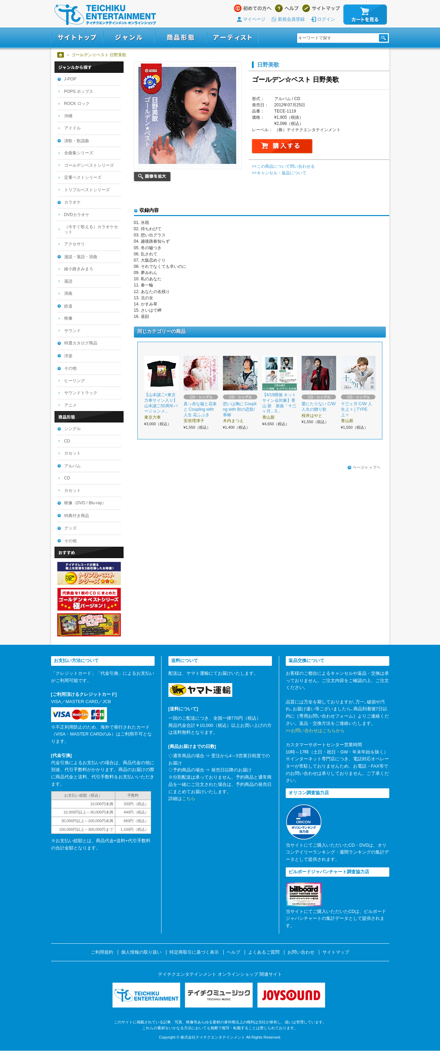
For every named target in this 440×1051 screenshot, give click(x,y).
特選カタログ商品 (80, 343)
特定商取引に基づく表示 (194, 952)
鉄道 (68, 306)
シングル (72, 428)
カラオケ (72, 202)
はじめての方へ (253, 8)
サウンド (72, 330)
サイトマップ (321, 8)
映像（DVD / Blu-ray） (85, 502)
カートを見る (365, 14)
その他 (70, 368)
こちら (188, 798)
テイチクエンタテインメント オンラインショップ (105, 14)
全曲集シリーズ (78, 152)
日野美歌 (268, 64)
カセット (72, 453)
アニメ (70, 405)
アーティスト (232, 37)
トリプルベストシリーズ (87, 189)
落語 (68, 281)
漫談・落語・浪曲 (80, 256)
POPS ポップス (79, 91)
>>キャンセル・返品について (279, 173)
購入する (282, 146)
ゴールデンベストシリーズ (89, 165)
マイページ (254, 19)
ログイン (326, 19)
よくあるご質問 (264, 952)
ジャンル (129, 37)
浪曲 (68, 293)
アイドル (72, 128)
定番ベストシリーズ (82, 177)
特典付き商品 (76, 515)
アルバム (72, 466)
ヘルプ (287, 8)
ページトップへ (364, 468)
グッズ (70, 528)
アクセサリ (74, 244)
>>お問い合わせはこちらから (315, 730)
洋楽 (68, 355)
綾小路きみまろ (78, 268)
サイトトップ (77, 37)
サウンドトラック (80, 392)
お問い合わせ (300, 952)
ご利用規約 (102, 952)
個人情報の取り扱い (141, 952)
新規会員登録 (291, 19)
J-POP (70, 79)
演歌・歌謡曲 (76, 140)
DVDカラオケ (77, 214)
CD (67, 441)
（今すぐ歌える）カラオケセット (91, 229)
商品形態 (181, 37)
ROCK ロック (77, 103)
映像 (68, 318)
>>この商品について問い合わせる (283, 166)
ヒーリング (74, 380)
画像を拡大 (152, 176)
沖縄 (68, 116)
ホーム (61, 55)
